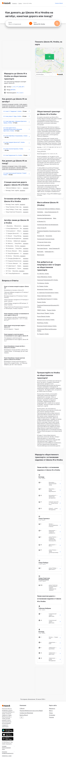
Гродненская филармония (44, 218)
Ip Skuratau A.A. (41, 221)
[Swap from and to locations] (30, 23)
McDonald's (40, 251)
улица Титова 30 (41, 227)
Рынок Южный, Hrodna (43, 316)
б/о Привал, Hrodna (42, 286)
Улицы (51, 713)
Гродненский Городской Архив (45, 239)
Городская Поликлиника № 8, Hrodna (47, 280)
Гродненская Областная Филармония (47, 224)
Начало (10, 22)
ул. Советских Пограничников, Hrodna (47, 292)
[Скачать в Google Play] (7, 730)
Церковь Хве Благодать (43, 215)
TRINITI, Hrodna (41, 310)
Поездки (51, 717)
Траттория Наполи (42, 248)
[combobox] (18, 24)
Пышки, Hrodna (41, 302)
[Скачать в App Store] (7, 734)
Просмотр (25, 188)
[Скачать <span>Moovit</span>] (59, 3)
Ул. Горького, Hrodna (43, 334)
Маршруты (52, 708)
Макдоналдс (40, 254)
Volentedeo (40, 212)
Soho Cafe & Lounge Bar (43, 245)
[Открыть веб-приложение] (7, 738)
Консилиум (49, 235)
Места (51, 710)
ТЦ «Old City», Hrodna (43, 273)
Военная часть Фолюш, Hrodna (45, 319)
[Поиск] (57, 23)
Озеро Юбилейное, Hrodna (44, 276)
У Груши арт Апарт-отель (44, 242)
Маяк (54, 218)
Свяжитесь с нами (6, 755)
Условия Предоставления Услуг (6, 748)
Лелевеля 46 (40, 235)
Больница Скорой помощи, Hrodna (46, 326)
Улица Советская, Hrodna (44, 295)
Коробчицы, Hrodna (42, 322)
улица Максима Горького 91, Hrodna (47, 299)
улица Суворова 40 (54, 248)
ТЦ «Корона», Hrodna (43, 283)
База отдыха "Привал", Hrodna (45, 313)
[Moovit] (6, 3)
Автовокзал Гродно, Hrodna (44, 289)
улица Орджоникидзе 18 (51, 212)
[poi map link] (49, 61)
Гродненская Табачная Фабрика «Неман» (48, 208)
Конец (35, 22)
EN (21, 717)
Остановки (52, 715)
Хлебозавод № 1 (49, 251)
